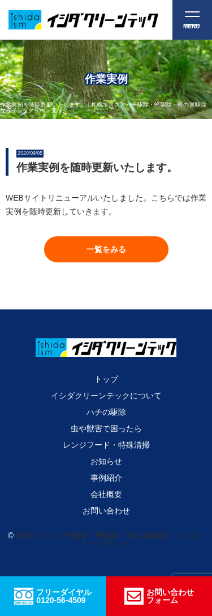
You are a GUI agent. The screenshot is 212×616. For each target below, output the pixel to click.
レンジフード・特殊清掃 (106, 444)
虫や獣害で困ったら (106, 428)
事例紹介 (106, 477)
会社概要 (106, 494)
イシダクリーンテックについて (106, 395)
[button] (106, 249)
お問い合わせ (106, 510)
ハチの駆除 (106, 412)
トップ (106, 379)
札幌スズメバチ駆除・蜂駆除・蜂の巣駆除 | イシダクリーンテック (110, 539)
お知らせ (106, 461)
